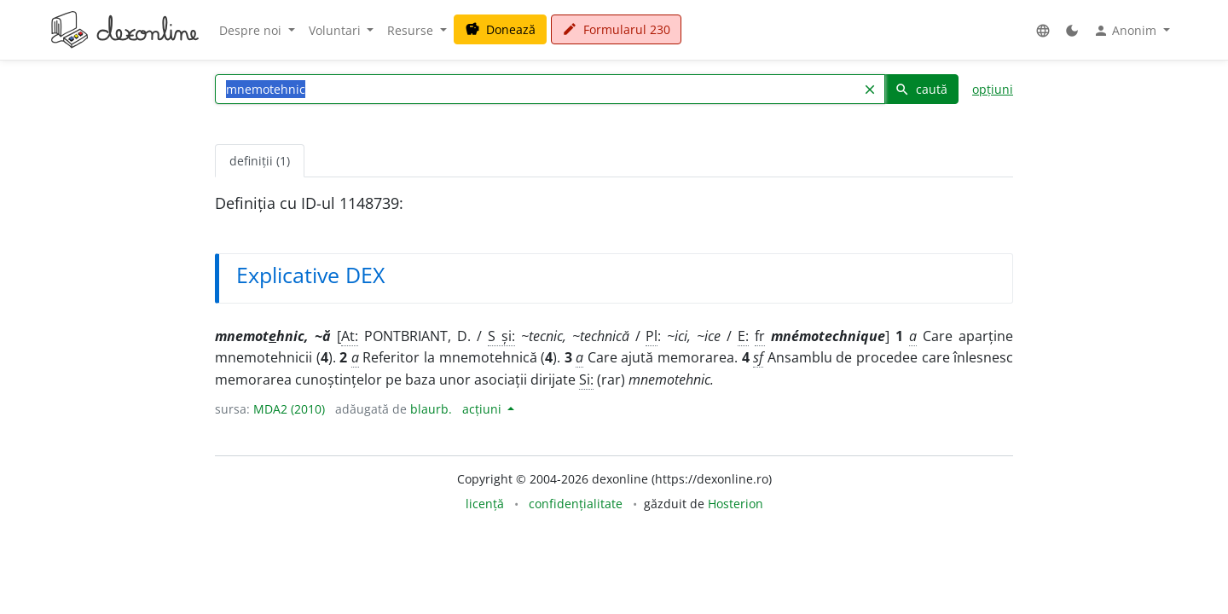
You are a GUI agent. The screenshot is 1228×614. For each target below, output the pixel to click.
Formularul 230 (616, 29)
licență (485, 503)
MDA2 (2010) (289, 409)
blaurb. (431, 409)
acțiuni (483, 409)
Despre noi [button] (252, 30)
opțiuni (992, 89)
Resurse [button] (412, 30)
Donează (500, 29)
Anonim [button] (1126, 30)
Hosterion (735, 503)
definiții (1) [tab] (259, 161)
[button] (1042, 30)
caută (921, 89)
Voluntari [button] (336, 30)
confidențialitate (576, 503)
